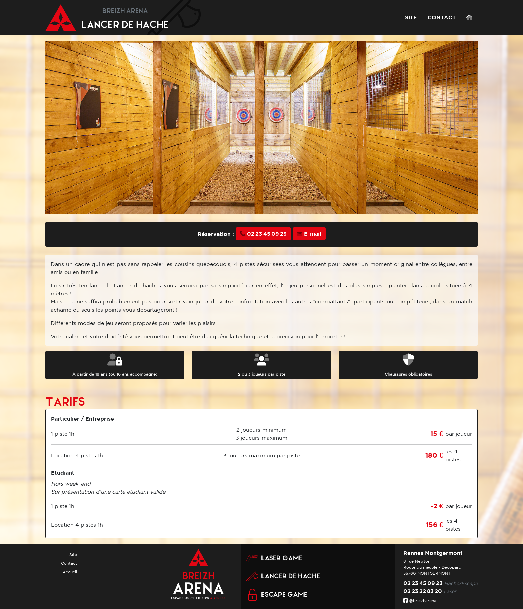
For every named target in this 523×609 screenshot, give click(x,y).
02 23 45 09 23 (263, 234)
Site (73, 554)
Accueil (70, 572)
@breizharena (419, 600)
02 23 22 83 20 (422, 591)
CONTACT (442, 17)
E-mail (309, 234)
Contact (69, 563)
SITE (411, 17)
